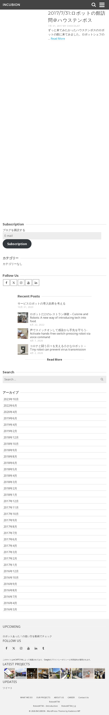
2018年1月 (10, 495)
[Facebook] (6, 282)
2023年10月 (11, 399)
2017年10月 (11, 514)
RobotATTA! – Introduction (45, 706)
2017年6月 (10, 539)
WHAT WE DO (26, 697)
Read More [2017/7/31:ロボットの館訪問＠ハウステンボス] (58, 39)
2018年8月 (10, 456)
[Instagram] (21, 282)
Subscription (17, 244)
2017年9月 (10, 520)
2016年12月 (11, 571)
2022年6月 (10, 405)
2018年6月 (10, 463)
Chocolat (73, 25)
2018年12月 (11, 437)
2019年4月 (10, 425)
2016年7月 (10, 597)
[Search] (94, 5)
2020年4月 (10, 412)
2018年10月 (11, 444)
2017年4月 (10, 546)
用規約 (75, 659)
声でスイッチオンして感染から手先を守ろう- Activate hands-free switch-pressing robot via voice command (60, 333)
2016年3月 (10, 609)
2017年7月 (10, 533)
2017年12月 (11, 501)
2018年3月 (10, 482)
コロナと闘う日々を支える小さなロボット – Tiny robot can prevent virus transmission (58, 347)
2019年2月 (10, 431)
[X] (13, 282)
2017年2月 (10, 558)
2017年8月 (10, 527)
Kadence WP (74, 711)
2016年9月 (10, 584)
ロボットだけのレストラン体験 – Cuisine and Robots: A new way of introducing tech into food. (59, 317)
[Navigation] (102, 5)
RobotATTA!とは (68, 706)
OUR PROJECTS (43, 697)
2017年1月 (10, 565)
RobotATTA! (54, 701)
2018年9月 (10, 450)
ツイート (8, 688)
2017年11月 (11, 507)
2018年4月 (10, 476)
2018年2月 (10, 488)
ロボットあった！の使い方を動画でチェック (27, 636)
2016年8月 (10, 590)
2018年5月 (10, 469)
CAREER (71, 697)
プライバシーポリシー (60, 659)
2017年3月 (10, 552)
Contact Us (83, 697)
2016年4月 (10, 603)
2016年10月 (11, 577)
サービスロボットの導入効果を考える (42, 303)
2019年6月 (10, 418)
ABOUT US (59, 697)
